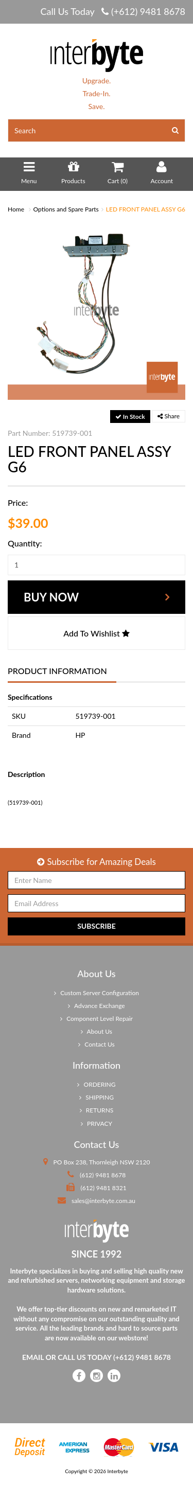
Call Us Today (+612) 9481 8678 (112, 11)
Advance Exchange (96, 1006)
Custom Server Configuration (96, 993)
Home (16, 209)
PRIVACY (96, 1123)
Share (168, 416)
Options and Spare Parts (66, 209)
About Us (96, 1031)
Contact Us (96, 1044)
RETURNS (97, 1110)
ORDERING (96, 1084)
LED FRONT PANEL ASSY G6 (145, 209)
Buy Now (51, 597)
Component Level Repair (96, 1018)
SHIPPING (96, 1097)
